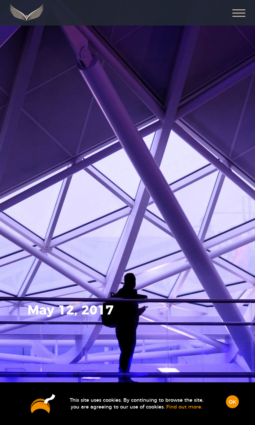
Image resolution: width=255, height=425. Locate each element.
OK (232, 402)
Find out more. (184, 407)
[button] (239, 13)
